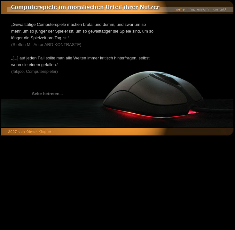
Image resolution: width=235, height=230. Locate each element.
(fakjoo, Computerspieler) (34, 71)
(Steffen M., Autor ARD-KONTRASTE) (46, 44)
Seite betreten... (47, 93)
